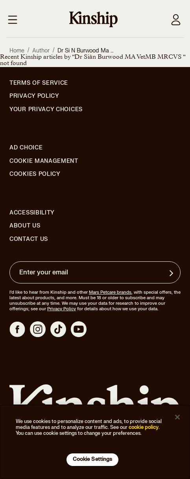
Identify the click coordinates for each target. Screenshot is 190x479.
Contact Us (28, 239)
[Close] (177, 417)
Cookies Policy (35, 174)
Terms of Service (38, 83)
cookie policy (144, 427)
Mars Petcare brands (110, 292)
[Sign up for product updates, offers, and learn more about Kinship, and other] (172, 273)
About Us (25, 225)
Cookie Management (43, 161)
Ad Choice (25, 147)
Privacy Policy (34, 96)
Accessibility (32, 212)
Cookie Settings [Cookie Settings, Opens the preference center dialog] (93, 459)
